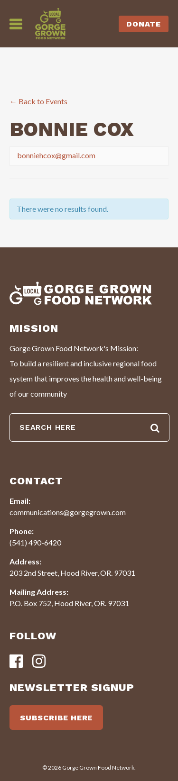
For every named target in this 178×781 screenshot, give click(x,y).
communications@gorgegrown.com (67, 512)
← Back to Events (38, 101)
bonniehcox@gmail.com (56, 155)
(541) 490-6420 (35, 542)
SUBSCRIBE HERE (56, 717)
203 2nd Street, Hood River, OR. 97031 (72, 572)
